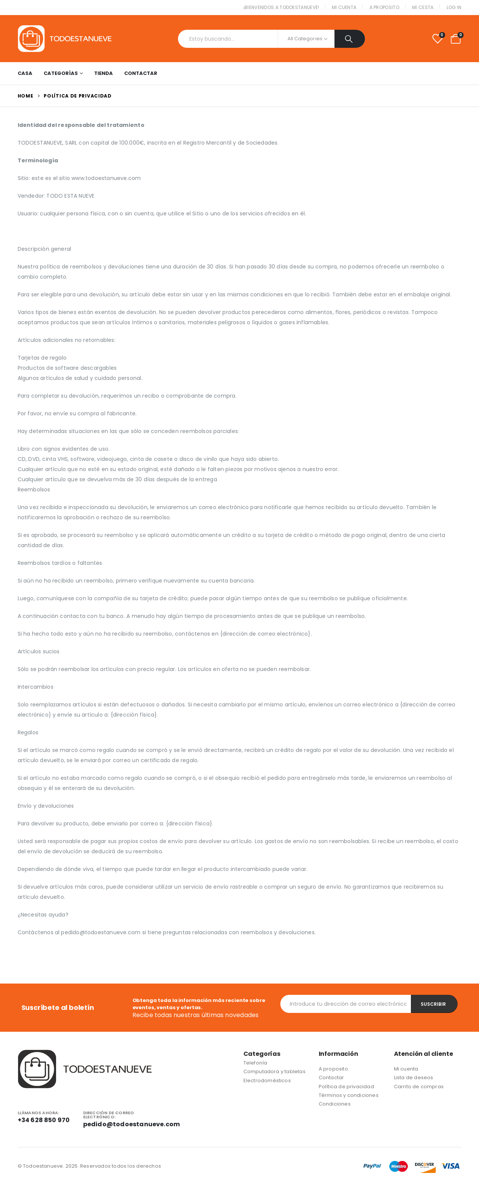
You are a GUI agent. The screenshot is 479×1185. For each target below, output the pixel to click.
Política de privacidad (346, 1086)
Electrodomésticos (267, 1080)
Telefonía (255, 1062)
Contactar (140, 73)
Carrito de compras (419, 1086)
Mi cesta (422, 7)
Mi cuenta (344, 7)
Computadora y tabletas (274, 1071)
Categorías (61, 73)
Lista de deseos (413, 1077)
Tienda (103, 73)
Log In (454, 7)
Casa (25, 73)
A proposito (384, 7)
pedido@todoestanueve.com (131, 1124)
